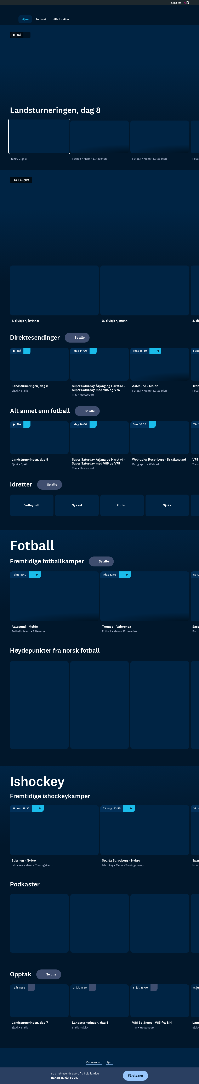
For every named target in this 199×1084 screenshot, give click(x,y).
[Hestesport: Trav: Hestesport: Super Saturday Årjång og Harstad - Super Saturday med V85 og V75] (99, 364)
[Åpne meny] (185, 9)
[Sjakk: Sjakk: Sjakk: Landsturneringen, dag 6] (99, 1000)
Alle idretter (61, 19)
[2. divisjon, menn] (144, 290)
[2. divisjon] (159, 705)
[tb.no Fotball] (39, 923)
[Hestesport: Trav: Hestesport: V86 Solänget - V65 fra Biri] (159, 1000)
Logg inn (176, 2)
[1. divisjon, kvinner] (54, 290)
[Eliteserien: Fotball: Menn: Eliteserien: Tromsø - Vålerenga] (159, 137)
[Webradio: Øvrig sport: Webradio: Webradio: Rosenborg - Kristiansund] (159, 437)
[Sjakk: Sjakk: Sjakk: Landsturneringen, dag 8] (39, 136)
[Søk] (14, 19)
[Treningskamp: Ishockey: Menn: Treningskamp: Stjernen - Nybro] (54, 830)
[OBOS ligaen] (99, 705)
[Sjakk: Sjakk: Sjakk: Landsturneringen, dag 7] (39, 1000)
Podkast (40, 19)
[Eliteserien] (39, 705)
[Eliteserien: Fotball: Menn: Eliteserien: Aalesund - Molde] (99, 137)
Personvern (94, 1062)
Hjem (25, 19)
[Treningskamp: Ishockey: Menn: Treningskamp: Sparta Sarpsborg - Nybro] (144, 830)
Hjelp (109, 1062)
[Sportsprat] (159, 923)
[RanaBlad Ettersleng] (99, 923)
